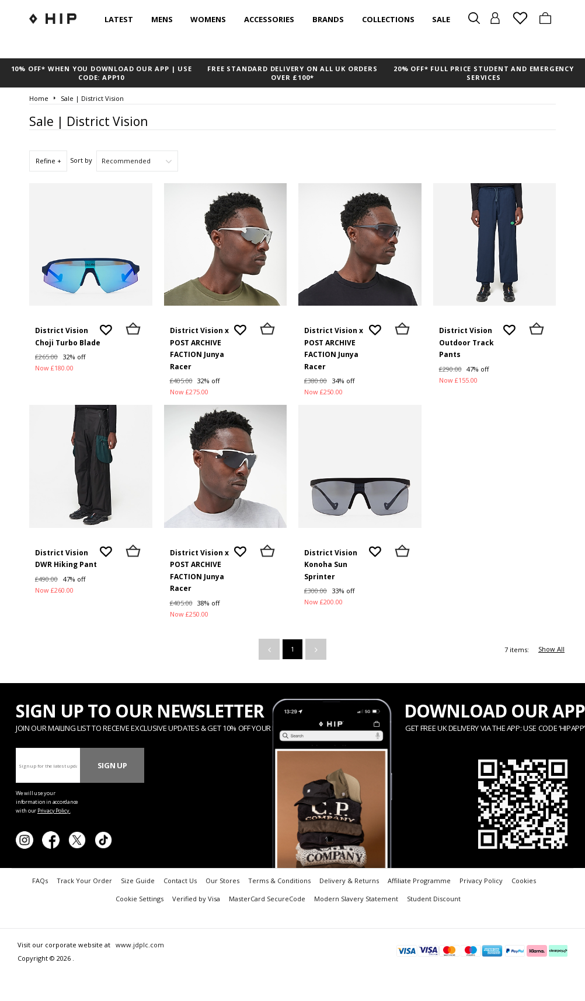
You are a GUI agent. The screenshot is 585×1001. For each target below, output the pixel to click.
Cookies (523, 880)
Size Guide (138, 880)
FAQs (40, 880)
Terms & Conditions (279, 880)
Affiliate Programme (419, 880)
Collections (388, 19)
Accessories (269, 19)
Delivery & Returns (349, 880)
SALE (441, 19)
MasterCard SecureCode (267, 898)
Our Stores (222, 880)
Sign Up (112, 765)
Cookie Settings (139, 898)
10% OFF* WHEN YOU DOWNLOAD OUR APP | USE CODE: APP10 (101, 73)
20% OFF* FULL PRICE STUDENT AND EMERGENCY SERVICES (484, 73)
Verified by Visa (196, 898)
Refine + (48, 160)
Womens (208, 19)
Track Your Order (84, 880)
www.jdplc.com (139, 944)
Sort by (81, 160)
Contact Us (180, 880)
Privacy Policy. (54, 810)
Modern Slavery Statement (356, 898)
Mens (162, 19)
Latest (119, 19)
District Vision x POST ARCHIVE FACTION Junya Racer (199, 349)
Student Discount (434, 898)
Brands (328, 19)
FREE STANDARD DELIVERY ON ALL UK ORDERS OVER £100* (292, 73)
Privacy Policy (481, 880)
